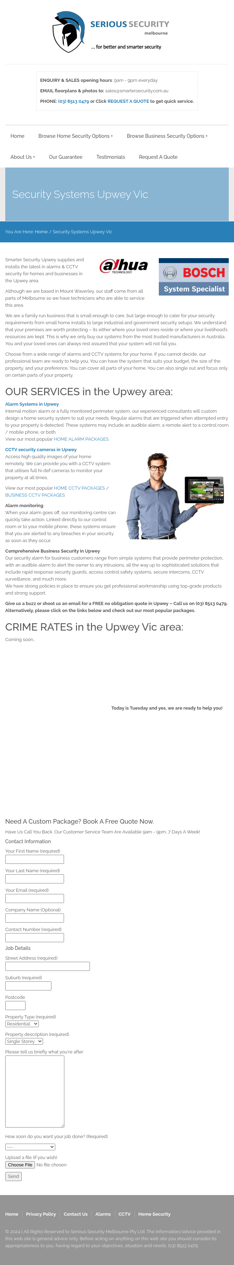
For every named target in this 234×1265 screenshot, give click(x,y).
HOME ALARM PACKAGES (81, 439)
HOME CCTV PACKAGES (79, 488)
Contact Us (76, 1214)
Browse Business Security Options (167, 136)
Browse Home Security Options (75, 136)
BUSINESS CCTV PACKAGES (35, 495)
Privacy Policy (41, 1214)
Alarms (103, 1214)
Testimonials (111, 157)
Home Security (155, 1214)
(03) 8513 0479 (73, 101)
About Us (22, 157)
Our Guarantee (66, 157)
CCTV (125, 1214)
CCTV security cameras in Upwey (41, 449)
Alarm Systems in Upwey (32, 404)
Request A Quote (158, 157)
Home (17, 136)
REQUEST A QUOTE (128, 101)
